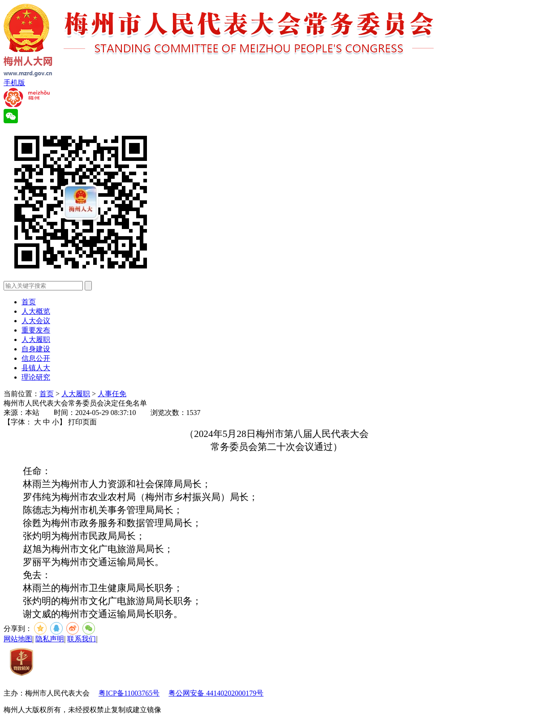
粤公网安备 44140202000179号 (215, 693)
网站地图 (18, 639)
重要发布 (36, 330)
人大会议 (36, 320)
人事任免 (112, 394)
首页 (29, 302)
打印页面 (82, 422)
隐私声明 (49, 639)
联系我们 (81, 639)
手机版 (14, 82)
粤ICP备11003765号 (129, 693)
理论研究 (36, 377)
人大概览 (36, 311)
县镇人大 (36, 368)
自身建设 (36, 349)
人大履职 (36, 339)
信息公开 (36, 358)
